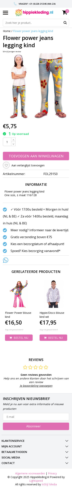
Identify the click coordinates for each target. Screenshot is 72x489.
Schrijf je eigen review (12, 51)
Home (7, 31)
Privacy (52, 473)
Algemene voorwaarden (30, 473)
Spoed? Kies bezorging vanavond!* (35, 251)
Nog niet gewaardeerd (14, 329)
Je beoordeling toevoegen (36, 385)
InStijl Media (49, 484)
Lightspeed (36, 480)
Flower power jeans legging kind (33, 31)
